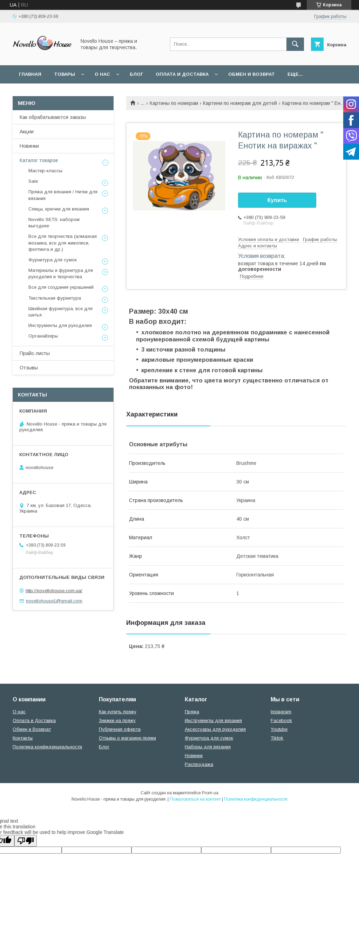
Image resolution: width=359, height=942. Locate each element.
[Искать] (295, 44)
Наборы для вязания (208, 746)
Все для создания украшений (61, 287)
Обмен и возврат (251, 74)
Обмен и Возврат (32, 729)
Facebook (281, 720)
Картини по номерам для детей (240, 103)
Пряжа (192, 711)
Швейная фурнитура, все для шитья (60, 312)
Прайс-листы (35, 353)
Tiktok (277, 738)
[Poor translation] (25, 841)
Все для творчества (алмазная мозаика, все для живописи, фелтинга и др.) (62, 243)
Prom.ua (210, 792)
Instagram (281, 711)
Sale (33, 181)
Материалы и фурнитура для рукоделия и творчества (60, 273)
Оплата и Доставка (182, 74)
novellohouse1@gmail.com (54, 600)
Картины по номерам (174, 103)
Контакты (23, 738)
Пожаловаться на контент (195, 799)
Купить (277, 200)
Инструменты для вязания (213, 720)
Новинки (29, 146)
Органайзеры (43, 336)
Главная (30, 74)
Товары (64, 74)
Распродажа (199, 764)
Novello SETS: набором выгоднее (54, 222)
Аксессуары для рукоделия (215, 729)
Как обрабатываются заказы (53, 117)
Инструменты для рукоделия (60, 325)
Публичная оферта (120, 729)
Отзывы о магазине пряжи (127, 738)
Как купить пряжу (117, 711)
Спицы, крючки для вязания (58, 209)
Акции (27, 131)
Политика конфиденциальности (47, 746)
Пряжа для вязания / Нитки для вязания (62, 195)
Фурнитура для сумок (52, 259)
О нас (102, 74)
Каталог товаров (39, 160)
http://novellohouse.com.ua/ (54, 590)
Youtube (279, 729)
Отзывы (29, 367)
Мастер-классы (45, 170)
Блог (136, 74)
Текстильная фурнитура (54, 298)
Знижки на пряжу (117, 720)
